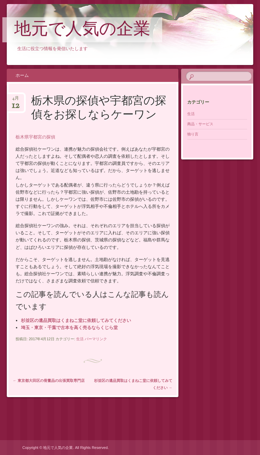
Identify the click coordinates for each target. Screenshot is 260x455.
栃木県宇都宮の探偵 (35, 136)
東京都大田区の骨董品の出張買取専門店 (49, 380)
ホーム (22, 75)
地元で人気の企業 (82, 30)
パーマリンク (96, 339)
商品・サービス (200, 124)
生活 (80, 339)
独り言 (192, 134)
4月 (16, 100)
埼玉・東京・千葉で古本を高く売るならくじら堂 (69, 327)
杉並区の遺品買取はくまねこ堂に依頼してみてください (76, 320)
